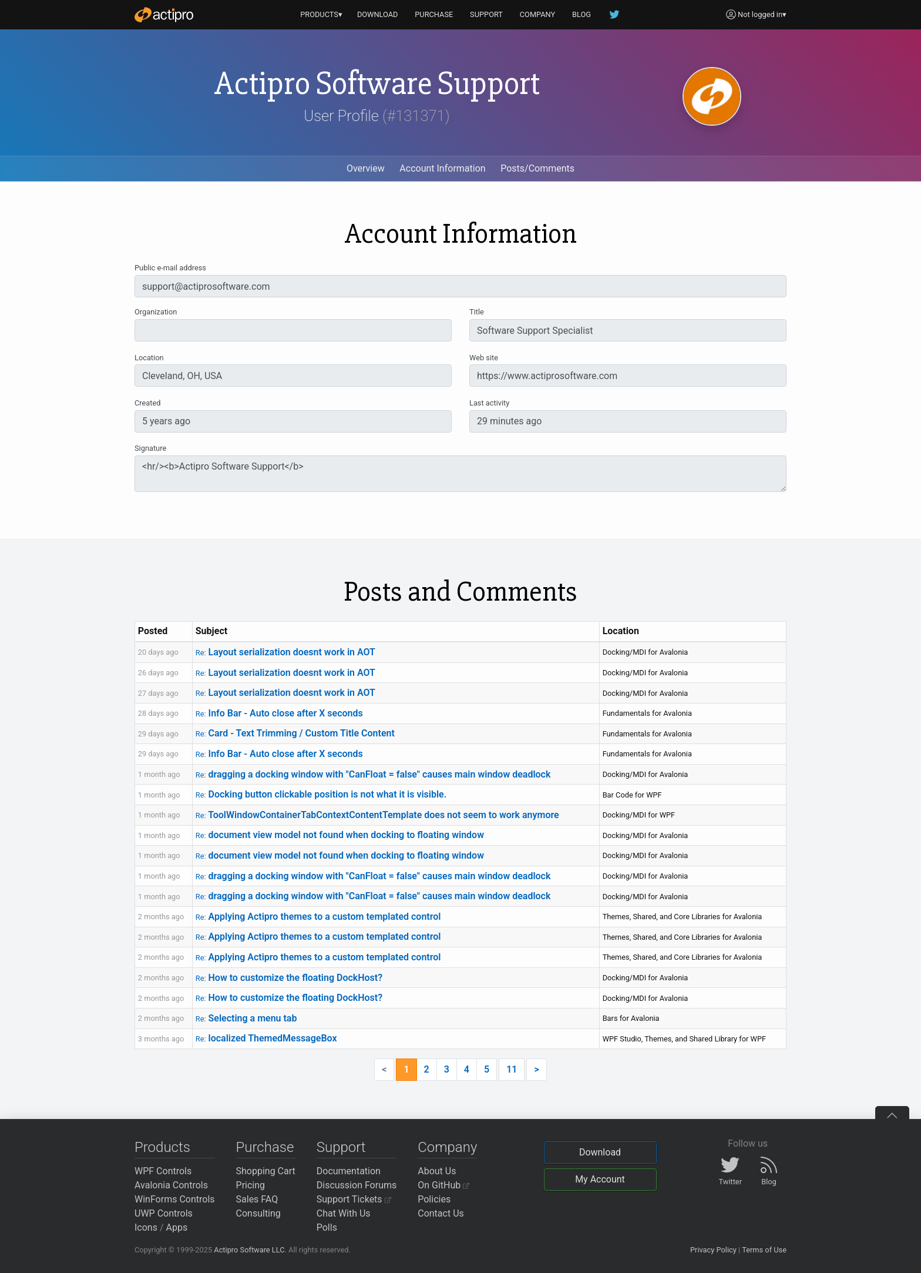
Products (162, 1147)
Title (476, 311)
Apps (177, 1227)
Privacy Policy (713, 1249)
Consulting (258, 1213)
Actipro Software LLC (249, 1249)
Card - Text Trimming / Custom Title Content (295, 733)
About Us (437, 1171)
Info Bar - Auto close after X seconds (279, 713)
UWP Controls (164, 1213)
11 (511, 1069)
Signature (150, 448)
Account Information (442, 168)
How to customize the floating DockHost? (289, 977)
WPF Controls (163, 1171)
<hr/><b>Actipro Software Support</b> (460, 473)
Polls (327, 1227)
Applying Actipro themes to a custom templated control (318, 916)
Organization (156, 311)
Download (600, 1152)
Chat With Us (344, 1213)
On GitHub (443, 1185)
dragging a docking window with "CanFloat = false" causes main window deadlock (373, 774)
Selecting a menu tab (246, 1018)
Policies (434, 1199)
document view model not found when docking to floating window (340, 834)
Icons (146, 1227)
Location (149, 357)
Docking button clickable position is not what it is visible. (321, 794)
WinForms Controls (175, 1199)
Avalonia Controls (171, 1185)
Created (147, 402)
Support (341, 1147)
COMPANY (538, 14)
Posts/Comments (537, 168)
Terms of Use (764, 1249)
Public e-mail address (170, 267)
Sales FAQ (257, 1199)
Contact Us (441, 1213)
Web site (483, 357)
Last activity (489, 402)
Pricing (250, 1185)
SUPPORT (486, 14)
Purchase (265, 1147)
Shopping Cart (265, 1171)
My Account (600, 1179)
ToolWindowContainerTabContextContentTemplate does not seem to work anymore (377, 814)
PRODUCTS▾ (321, 14)
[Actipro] (164, 14)
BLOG (581, 14)
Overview (366, 168)
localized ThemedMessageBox (266, 1038)
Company (447, 1147)
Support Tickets (354, 1199)
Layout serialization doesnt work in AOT (285, 652)
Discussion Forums (357, 1185)
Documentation (349, 1171)
